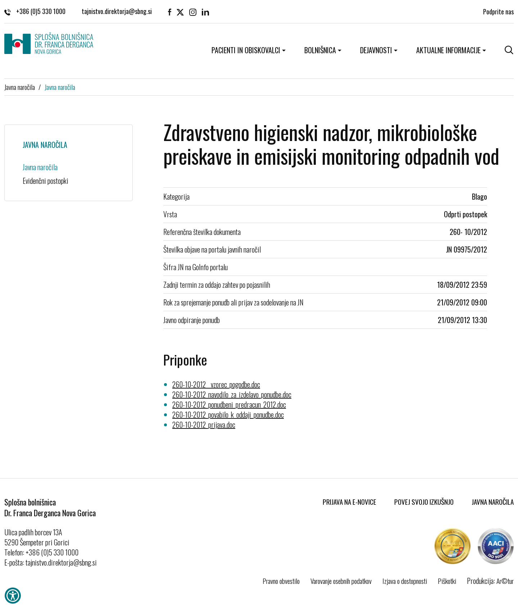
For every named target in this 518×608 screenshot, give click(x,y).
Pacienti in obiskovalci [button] (246, 50)
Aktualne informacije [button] (448, 50)
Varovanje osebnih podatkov (341, 581)
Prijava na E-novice (349, 501)
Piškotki (447, 581)
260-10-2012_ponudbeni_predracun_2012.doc (229, 404)
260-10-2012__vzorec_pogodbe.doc (216, 384)
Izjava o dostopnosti (404, 581)
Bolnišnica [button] (320, 50)
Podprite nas (498, 11)
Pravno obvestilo (281, 581)
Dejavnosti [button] (376, 50)
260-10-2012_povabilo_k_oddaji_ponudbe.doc (228, 414)
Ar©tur (505, 581)
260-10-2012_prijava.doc (203, 424)
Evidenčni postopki (45, 180)
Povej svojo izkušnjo (424, 501)
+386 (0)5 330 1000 (34, 10)
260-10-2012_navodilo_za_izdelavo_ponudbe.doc (231, 394)
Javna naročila (19, 87)
